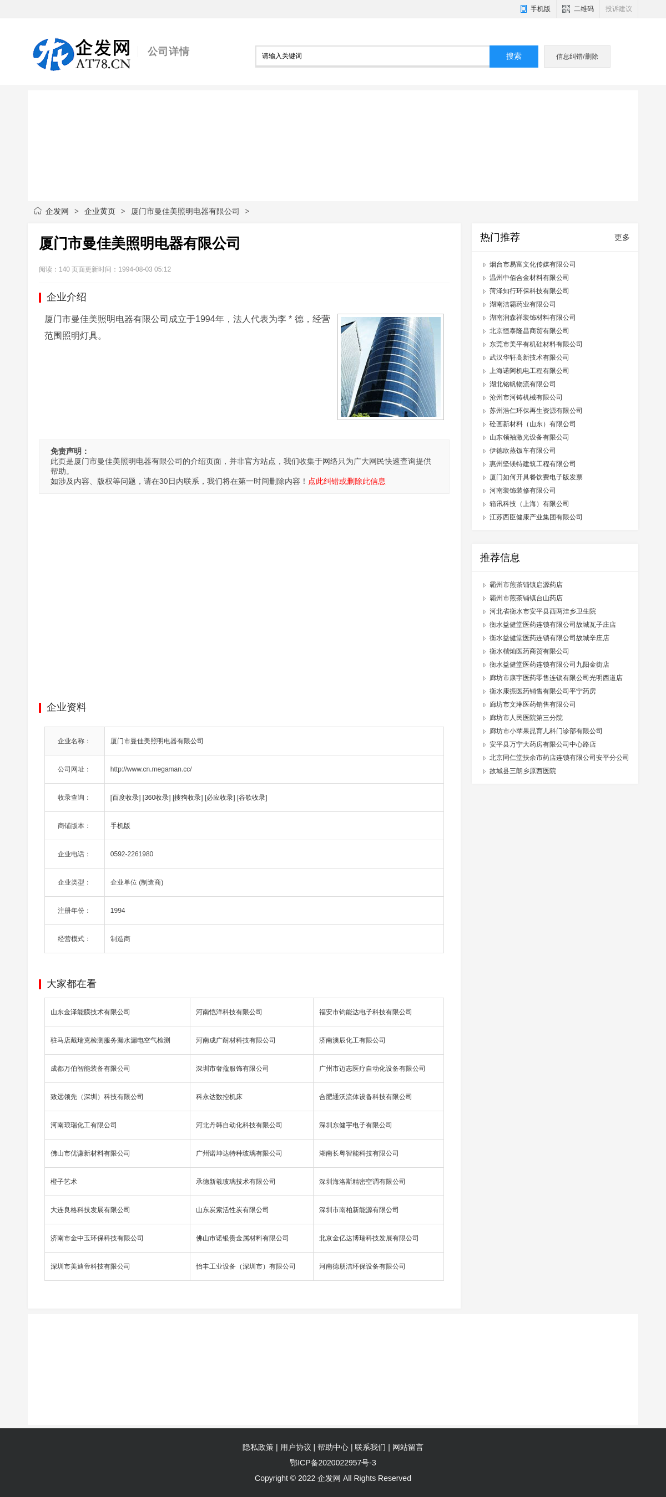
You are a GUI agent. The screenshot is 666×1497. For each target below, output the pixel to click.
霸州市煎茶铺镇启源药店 (526, 585)
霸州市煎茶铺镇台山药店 (526, 598)
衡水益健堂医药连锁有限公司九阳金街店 (549, 664)
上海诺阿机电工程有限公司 (529, 371)
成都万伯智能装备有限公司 (90, 1068)
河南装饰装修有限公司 (523, 490)
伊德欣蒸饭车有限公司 (523, 450)
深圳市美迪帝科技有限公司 (90, 1266)
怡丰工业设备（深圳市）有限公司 (246, 1266)
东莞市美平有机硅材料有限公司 (536, 344)
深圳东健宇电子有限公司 (355, 1125)
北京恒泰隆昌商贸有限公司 (529, 331)
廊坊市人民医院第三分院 (526, 718)
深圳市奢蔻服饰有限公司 (232, 1068)
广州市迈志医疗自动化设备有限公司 (372, 1068)
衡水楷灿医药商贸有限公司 (529, 651)
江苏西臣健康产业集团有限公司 (536, 517)
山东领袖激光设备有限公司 (529, 437)
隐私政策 (258, 1447)
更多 (622, 237)
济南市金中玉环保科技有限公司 (97, 1238)
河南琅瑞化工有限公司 (84, 1125)
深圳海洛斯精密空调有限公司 (362, 1182)
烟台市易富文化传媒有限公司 (533, 264)
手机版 (541, 9)
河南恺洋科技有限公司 (229, 1012)
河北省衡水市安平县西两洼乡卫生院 (543, 611)
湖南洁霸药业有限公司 (523, 304)
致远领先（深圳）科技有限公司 (97, 1097)
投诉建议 (619, 9)
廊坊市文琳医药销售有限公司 (533, 704)
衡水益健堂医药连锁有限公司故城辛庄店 (549, 638)
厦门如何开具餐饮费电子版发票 (536, 477)
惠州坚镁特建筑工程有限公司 (533, 464)
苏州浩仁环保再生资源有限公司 (536, 411)
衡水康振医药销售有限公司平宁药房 (543, 691)
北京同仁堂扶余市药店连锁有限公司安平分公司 (559, 758)
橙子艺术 (64, 1182)
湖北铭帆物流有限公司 (523, 384)
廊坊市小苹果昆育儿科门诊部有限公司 (546, 731)
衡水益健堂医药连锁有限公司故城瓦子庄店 (553, 625)
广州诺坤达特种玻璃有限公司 (239, 1153)
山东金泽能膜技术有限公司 (90, 1012)
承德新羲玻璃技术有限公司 (236, 1182)
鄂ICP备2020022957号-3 (333, 1462)
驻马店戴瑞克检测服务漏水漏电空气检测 (110, 1040)
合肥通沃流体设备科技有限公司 (365, 1097)
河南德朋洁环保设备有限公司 (362, 1266)
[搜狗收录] (188, 797)
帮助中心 (333, 1447)
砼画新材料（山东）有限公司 (533, 424)
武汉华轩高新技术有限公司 (529, 357)
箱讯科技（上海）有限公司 (529, 504)
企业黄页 (99, 211)
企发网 (57, 211)
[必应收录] (220, 797)
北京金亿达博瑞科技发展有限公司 (369, 1238)
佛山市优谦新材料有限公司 (90, 1153)
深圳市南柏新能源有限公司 (359, 1210)
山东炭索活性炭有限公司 (232, 1210)
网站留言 (407, 1447)
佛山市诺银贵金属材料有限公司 (242, 1238)
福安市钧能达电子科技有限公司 (365, 1012)
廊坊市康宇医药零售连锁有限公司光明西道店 (556, 678)
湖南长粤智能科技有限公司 (359, 1153)
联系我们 (370, 1447)
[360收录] (157, 797)
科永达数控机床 (219, 1097)
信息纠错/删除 (577, 56)
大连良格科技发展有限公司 (90, 1210)
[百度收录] (125, 797)
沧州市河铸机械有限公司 (526, 397)
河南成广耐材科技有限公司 (236, 1040)
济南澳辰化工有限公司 (352, 1040)
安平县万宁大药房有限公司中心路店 (543, 744)
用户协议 (295, 1447)
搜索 (514, 56)
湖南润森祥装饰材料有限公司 (533, 317)
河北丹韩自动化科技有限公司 (239, 1125)
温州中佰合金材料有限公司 (529, 278)
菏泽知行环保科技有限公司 (529, 291)
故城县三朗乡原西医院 (523, 771)
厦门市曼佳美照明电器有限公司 (157, 741)
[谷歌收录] (252, 797)
